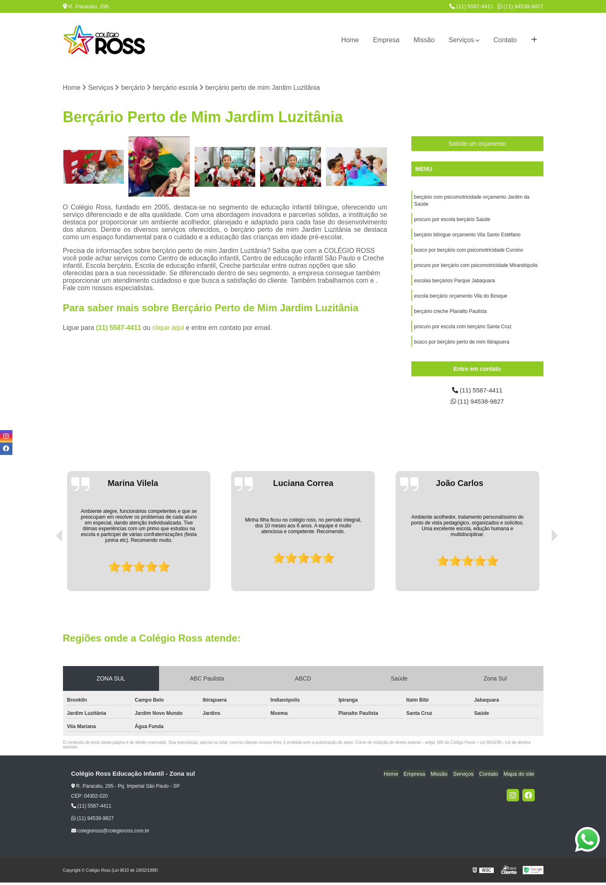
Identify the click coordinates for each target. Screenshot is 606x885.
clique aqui (168, 328)
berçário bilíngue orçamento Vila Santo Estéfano (467, 236)
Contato (505, 39)
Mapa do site (519, 776)
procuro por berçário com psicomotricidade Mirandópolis (476, 268)
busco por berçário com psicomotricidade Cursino (468, 252)
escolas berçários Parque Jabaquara (454, 283)
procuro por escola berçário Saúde (452, 221)
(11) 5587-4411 (471, 6)
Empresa (386, 39)
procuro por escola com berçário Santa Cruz (463, 331)
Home (350, 39)
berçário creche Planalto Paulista (450, 315)
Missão (424, 39)
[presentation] (48, 570)
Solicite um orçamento (477, 144)
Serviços (461, 39)
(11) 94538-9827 (520, 6)
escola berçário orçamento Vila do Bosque (460, 299)
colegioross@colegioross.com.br (110, 833)
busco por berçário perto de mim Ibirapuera (461, 346)
